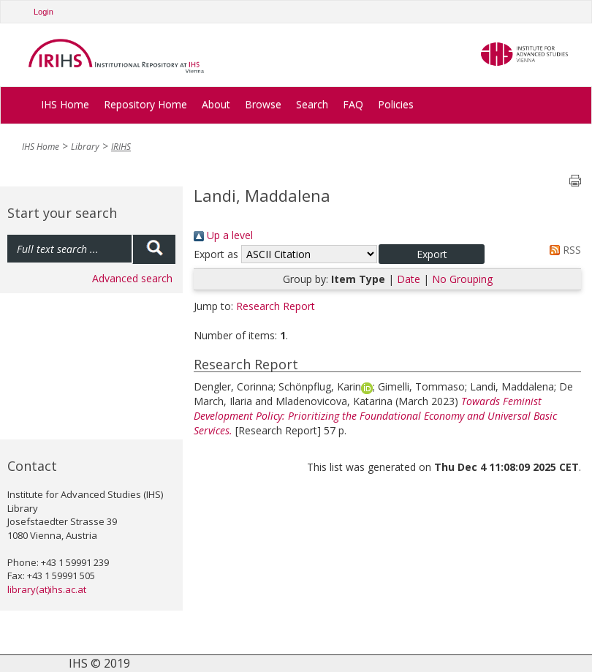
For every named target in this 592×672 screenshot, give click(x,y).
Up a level (223, 235)
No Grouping (462, 279)
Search (312, 104)
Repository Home (145, 104)
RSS (562, 250)
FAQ (353, 104)
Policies (396, 104)
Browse (263, 104)
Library (85, 146)
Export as (216, 254)
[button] (432, 254)
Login (43, 11)
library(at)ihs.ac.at (46, 589)
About (216, 104)
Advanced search (132, 278)
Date (408, 279)
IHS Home (65, 104)
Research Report (275, 306)
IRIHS (121, 146)
